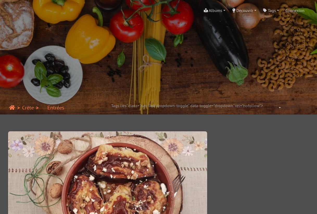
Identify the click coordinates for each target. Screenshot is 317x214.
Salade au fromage (120, 182)
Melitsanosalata (43, 182)
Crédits (267, 205)
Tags (269, 10)
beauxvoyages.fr (168, 205)
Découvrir (242, 10)
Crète (28, 107)
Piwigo (72, 205)
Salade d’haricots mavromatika (197, 182)
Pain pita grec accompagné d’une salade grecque (274, 182)
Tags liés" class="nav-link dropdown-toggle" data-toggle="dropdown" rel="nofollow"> (189, 105)
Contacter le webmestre (102, 205)
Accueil (12, 108)
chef (252, 205)
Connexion (295, 10)
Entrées (52, 107)
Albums (213, 10)
